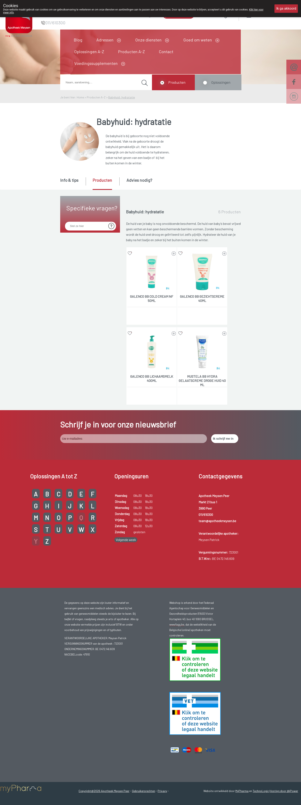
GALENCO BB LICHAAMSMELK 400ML (151, 378)
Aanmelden (263, 15)
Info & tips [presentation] (69, 180)
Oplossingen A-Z (89, 51)
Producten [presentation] (102, 180)
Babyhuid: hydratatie (121, 97)
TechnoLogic (261, 791)
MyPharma (242, 791)
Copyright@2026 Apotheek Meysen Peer (104, 791)
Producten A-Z (131, 51)
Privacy (162, 791)
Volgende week (126, 540)
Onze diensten (148, 39)
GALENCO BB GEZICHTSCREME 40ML (202, 298)
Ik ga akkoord (286, 8)
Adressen (105, 39)
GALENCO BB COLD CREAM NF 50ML (151, 298)
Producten (176, 82)
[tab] (72, 183)
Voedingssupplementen (96, 63)
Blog (78, 39)
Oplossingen (220, 82)
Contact (166, 51)
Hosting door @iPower (283, 791)
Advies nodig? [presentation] (139, 180)
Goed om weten (197, 39)
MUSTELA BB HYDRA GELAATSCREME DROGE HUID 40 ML (202, 380)
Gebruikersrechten (143, 791)
